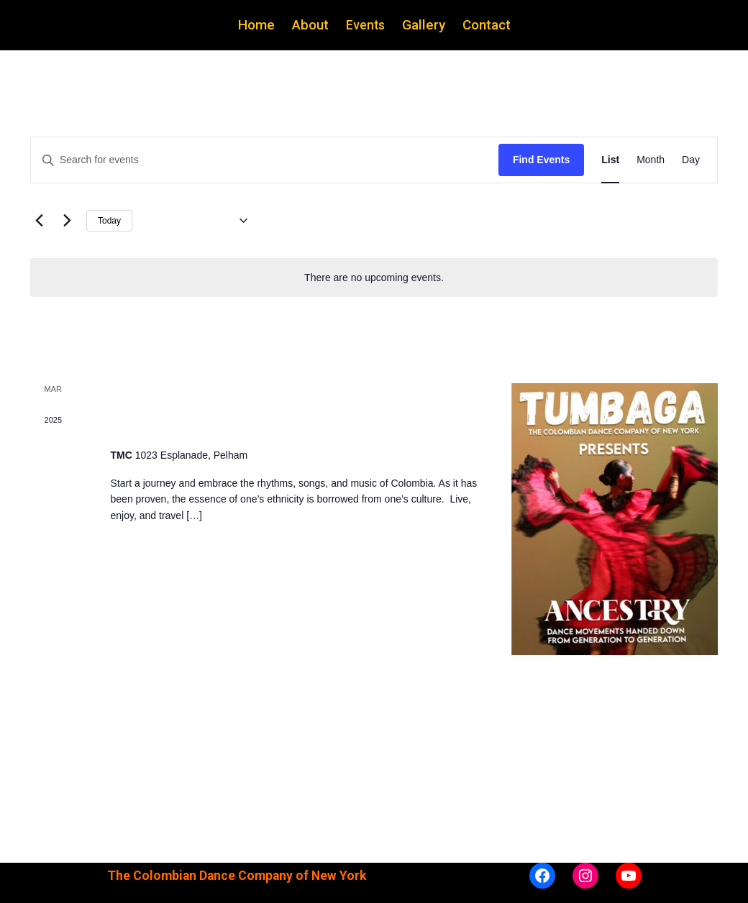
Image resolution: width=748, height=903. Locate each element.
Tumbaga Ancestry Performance (243, 423)
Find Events (541, 159)
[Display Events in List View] (610, 160)
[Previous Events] (38, 220)
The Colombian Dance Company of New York (236, 875)
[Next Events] (67, 220)
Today (109, 221)
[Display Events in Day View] (691, 160)
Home (256, 25)
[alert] (374, 278)
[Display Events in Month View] (651, 160)
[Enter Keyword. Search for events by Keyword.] (264, 160)
